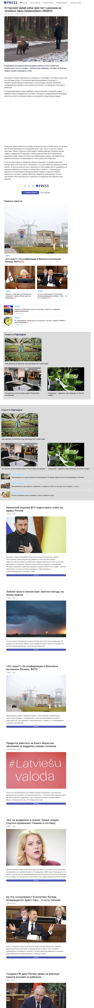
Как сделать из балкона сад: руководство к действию (26, 364)
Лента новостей (35, 3)
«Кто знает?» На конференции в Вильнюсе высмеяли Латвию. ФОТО (32, 668)
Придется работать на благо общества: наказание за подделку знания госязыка (31, 745)
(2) (49, 298)
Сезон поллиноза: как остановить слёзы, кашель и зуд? (32, 495)
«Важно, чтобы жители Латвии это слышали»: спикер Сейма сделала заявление (18, 296)
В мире (23, 3)
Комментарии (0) (30, 192)
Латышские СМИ (75, 3)
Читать (36, 575)
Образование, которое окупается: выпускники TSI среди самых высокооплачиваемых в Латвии (47, 477)
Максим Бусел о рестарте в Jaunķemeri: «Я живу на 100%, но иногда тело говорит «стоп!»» (45, 486)
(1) (22, 261)
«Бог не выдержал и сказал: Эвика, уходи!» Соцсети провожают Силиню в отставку (32, 822)
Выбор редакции (61, 3)
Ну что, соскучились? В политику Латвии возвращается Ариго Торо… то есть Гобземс (52, 296)
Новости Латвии (48, 3)
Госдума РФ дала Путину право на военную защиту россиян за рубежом (32, 975)
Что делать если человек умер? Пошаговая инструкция (23, 469)
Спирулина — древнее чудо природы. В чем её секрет (69, 469)
